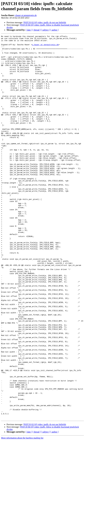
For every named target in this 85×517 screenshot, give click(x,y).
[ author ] (54, 30)
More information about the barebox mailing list (22, 514)
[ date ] (29, 30)
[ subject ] (45, 30)
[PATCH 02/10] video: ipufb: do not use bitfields (44, 22)
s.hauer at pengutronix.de (26, 15)
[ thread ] (37, 30)
